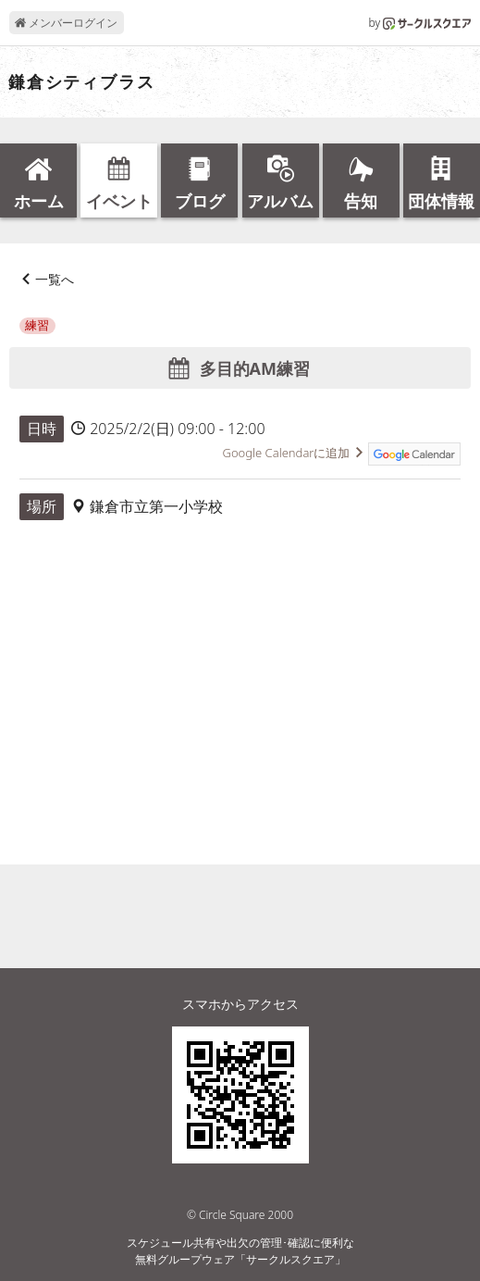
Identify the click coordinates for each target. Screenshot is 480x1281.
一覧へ (54, 279)
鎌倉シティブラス (81, 82)
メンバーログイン (66, 23)
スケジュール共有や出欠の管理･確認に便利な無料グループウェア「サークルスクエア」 (240, 1251)
